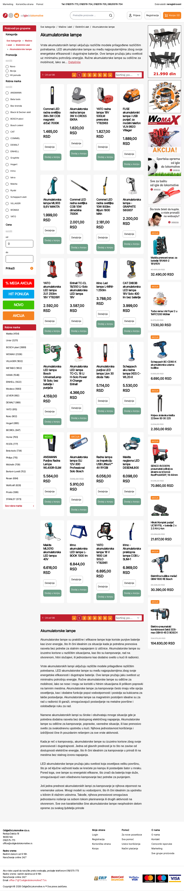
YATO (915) (11, 409)
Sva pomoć (128, 839)
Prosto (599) (12, 492)
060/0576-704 (115, 4)
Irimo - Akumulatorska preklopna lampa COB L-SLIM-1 (132, 552)
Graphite (12, 157)
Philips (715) (12, 457)
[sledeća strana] (110, 75)
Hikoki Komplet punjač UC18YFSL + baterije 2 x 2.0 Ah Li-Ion (163, 525)
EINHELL (12, 151)
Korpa (95, 848)
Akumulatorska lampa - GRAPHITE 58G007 (132, 205)
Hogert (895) (12, 423)
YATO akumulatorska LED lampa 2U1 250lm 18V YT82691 (52, 290)
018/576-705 (100, 4)
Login (95, 834)
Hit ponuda (13, 75)
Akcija (11, 71)
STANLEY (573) (13, 499)
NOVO (18, 305)
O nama (155, 834)
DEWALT (12, 144)
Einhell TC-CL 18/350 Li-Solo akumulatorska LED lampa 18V (79, 290)
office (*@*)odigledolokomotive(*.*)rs (27, 880)
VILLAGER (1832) (14, 361)
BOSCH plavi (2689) (16, 347)
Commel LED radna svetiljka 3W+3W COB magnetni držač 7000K (51, 116)
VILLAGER (13, 203)
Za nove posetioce (132, 834)
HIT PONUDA (19, 294)
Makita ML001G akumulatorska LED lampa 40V (52, 552)
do (7, 252)
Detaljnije (50, 146)
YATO (11, 216)
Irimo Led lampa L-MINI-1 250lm (105, 286)
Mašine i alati (65, 26)
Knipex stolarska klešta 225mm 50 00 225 (163, 417)
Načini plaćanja (130, 848)
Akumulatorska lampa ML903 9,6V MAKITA (52, 203)
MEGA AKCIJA (18, 283)
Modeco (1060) (13, 388)
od (7, 237)
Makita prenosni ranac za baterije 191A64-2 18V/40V (164, 260)
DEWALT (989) (13, 402)
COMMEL (13, 138)
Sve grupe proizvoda (162, 853)
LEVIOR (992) (12, 395)
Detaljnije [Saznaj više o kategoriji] (74, 62)
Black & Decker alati (18, 112)
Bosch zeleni (14, 125)
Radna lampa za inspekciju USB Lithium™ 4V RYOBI (104, 462)
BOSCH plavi (14, 118)
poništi (9, 60)
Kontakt (155, 839)
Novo (10, 66)
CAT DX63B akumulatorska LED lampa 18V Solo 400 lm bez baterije (131, 290)
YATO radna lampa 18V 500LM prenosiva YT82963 (103, 116)
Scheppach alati (16, 197)
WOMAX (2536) (14, 354)
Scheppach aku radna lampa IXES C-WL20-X (131, 372)
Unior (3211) (12, 340)
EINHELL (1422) (13, 381)
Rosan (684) (12, 478)
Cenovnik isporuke (161, 843)
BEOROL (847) (13, 430)
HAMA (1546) (12, 374)
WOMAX (12, 210)
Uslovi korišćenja (131, 843)
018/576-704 (85, 4)
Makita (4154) (12, 333)
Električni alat (23, 45)
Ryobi (11, 190)
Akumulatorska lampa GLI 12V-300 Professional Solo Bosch (79, 464)
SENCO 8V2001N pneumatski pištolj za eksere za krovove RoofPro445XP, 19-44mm (164, 470)
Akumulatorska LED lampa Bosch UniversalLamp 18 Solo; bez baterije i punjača (52, 377)
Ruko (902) (11, 416)
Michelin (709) (13, 464)
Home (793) (12, 437)
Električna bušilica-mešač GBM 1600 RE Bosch (164, 577)
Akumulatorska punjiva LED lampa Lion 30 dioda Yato (105, 372)
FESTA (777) (12, 443)
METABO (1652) (14, 368)
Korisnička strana (24, 4)
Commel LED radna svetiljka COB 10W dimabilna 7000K (78, 206)
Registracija (98, 839)
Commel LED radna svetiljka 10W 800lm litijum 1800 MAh (105, 206)
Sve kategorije (14, 41)
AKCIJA (18, 316)
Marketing (8, 4)
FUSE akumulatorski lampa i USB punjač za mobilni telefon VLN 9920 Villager (131, 119)
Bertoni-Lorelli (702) (16, 471)
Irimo (11, 171)
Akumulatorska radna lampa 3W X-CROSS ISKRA (79, 114)
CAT (10, 131)
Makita (11, 184)
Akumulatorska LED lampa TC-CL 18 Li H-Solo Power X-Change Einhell (79, 375)
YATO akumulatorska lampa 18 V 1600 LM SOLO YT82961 (105, 554)
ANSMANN (13, 92)
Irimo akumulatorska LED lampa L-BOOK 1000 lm (78, 550)
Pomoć (39, 4)
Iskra (10, 177)
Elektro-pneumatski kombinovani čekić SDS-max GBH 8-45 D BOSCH (164, 629)
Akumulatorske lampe (21, 49)
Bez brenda (14, 105)
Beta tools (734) (14, 450)
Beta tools (13, 99)
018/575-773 (72, 4)
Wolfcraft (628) (13, 485)
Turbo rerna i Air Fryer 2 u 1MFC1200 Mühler (164, 313)
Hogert (11, 164)
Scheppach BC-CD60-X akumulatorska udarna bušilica (163, 364)
